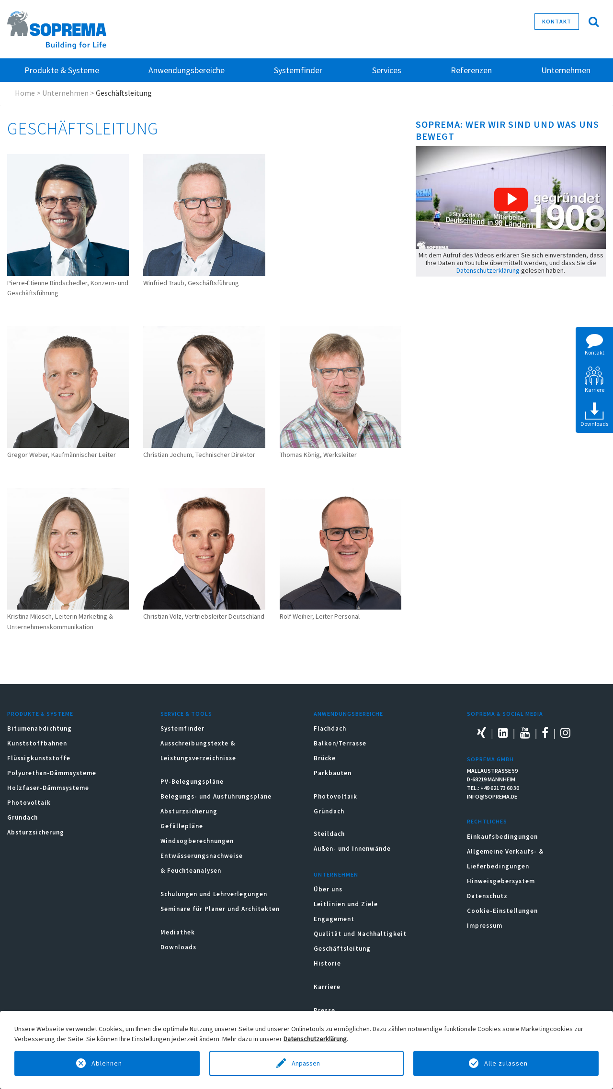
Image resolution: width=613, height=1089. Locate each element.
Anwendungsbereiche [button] (186, 70)
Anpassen (306, 1063)
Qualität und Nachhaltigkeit (360, 934)
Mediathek (177, 932)
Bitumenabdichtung (39, 728)
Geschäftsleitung (342, 949)
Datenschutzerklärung (488, 270)
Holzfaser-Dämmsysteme (48, 788)
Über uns (328, 889)
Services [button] (386, 70)
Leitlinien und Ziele (346, 904)
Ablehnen (106, 1063)
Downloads (178, 947)
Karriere (327, 987)
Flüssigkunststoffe (38, 758)
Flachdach (330, 728)
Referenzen (471, 70)
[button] (511, 199)
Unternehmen (65, 93)
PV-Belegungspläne (192, 782)
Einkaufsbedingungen (502, 837)
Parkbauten (333, 773)
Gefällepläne (181, 826)
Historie (327, 963)
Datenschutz (487, 896)
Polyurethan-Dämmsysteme (51, 773)
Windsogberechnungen (197, 841)
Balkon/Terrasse (340, 743)
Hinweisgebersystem (501, 881)
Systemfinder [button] (298, 70)
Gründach (22, 817)
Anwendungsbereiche (348, 713)
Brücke (325, 758)
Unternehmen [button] (565, 70)
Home (25, 93)
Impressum (484, 926)
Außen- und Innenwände (352, 849)
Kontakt (556, 21)
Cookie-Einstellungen (502, 911)
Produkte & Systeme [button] (61, 70)
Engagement (334, 919)
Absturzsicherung (35, 832)
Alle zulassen (506, 1063)
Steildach (329, 834)
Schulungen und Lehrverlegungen (213, 894)
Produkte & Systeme (40, 713)
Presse (324, 1010)
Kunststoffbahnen (37, 743)
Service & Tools (186, 713)
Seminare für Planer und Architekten (220, 909)
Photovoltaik (29, 803)
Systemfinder (182, 728)
